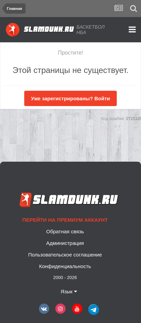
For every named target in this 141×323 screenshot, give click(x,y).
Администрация (65, 243)
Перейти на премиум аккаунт (65, 220)
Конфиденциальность (65, 266)
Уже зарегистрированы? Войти (70, 98)
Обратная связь (65, 231)
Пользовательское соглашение (65, 255)
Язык (68, 291)
